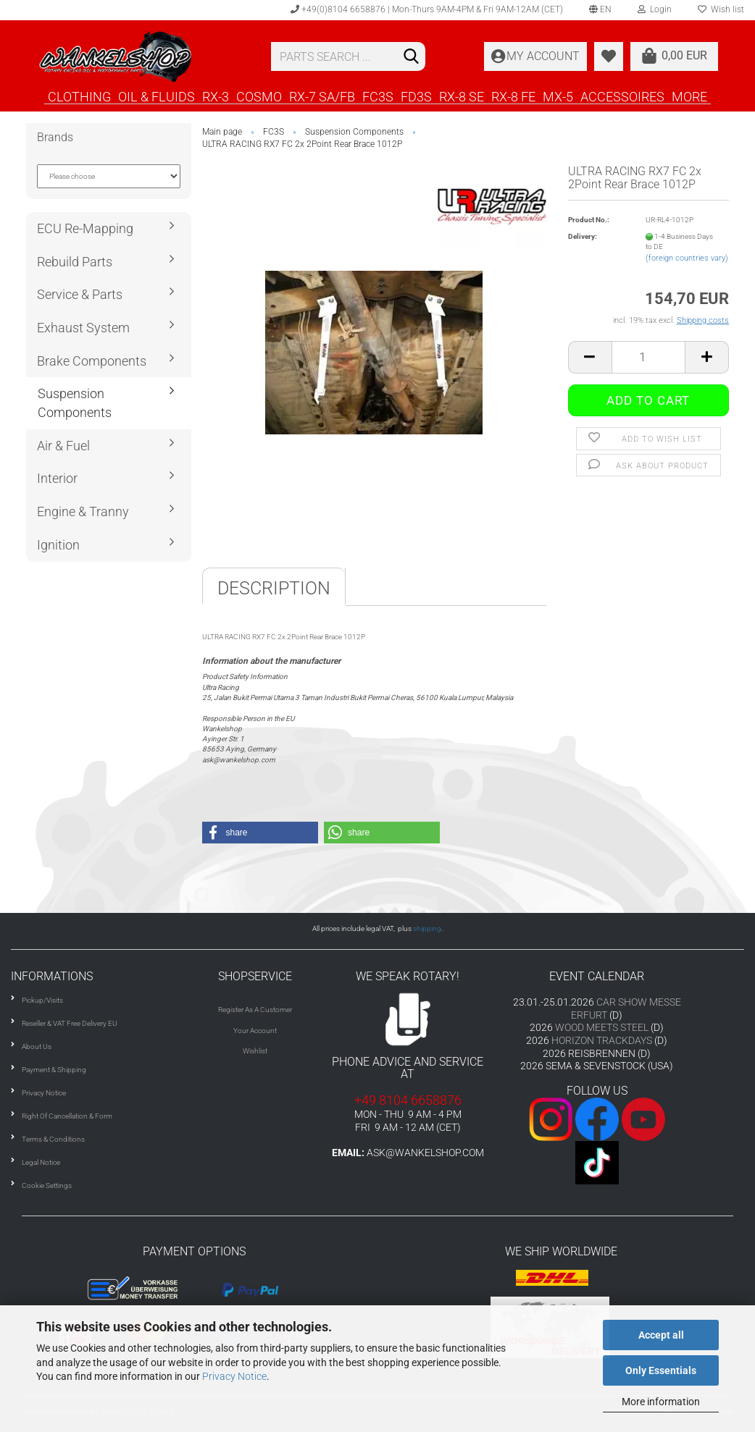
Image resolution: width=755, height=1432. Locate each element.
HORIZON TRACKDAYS (601, 1040)
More (689, 96)
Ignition (58, 544)
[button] (260, 832)
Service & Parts (79, 294)
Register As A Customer (255, 1010)
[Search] (411, 57)
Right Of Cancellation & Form (67, 1116)
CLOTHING (79, 96)
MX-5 (558, 96)
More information (661, 1401)
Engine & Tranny (83, 511)
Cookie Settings (47, 1185)
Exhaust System (83, 327)
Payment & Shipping (54, 1070)
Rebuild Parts (74, 261)
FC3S (377, 96)
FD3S (416, 96)
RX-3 (215, 96)
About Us (36, 1046)
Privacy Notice (234, 1376)
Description (273, 588)
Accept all (661, 1335)
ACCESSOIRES (622, 96)
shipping (427, 928)
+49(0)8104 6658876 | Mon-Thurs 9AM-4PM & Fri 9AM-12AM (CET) (427, 9)
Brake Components (91, 360)
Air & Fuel (63, 445)
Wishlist (255, 1051)
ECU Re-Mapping (85, 228)
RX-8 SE (461, 96)
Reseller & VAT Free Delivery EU (69, 1023)
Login (655, 9)
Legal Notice (41, 1162)
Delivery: (582, 236)
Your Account (255, 1031)
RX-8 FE (513, 96)
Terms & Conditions (53, 1139)
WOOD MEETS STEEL (601, 1027)
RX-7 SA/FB (322, 96)
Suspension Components (75, 403)
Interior (57, 478)
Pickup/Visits (42, 1000)
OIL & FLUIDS (156, 96)
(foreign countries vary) (687, 258)
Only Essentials (660, 1370)
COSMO (259, 96)
